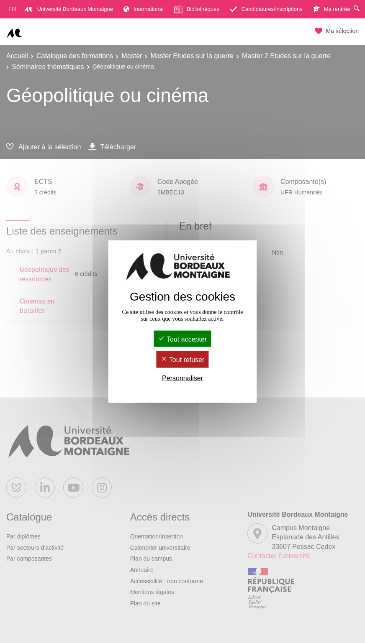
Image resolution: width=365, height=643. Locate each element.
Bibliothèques (196, 9)
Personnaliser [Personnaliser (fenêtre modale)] (182, 377)
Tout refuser (183, 359)
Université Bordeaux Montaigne (69, 9)
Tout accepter (182, 339)
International (143, 9)
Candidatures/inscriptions (266, 9)
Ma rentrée (331, 9)
